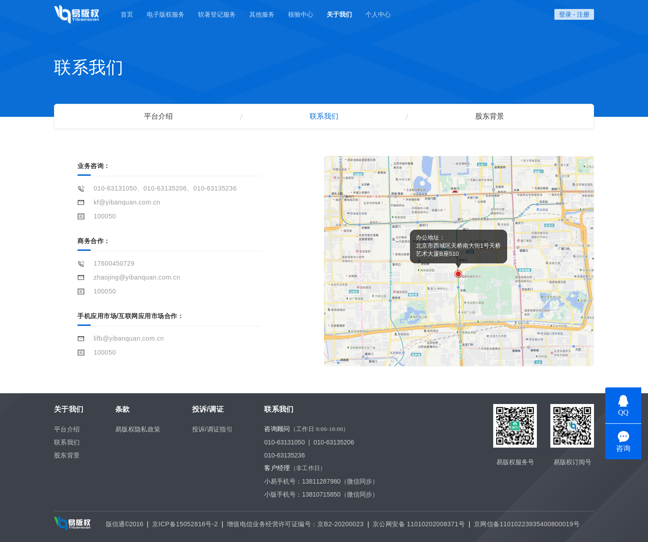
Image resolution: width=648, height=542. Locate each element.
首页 (127, 14)
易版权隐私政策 (138, 429)
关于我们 (339, 14)
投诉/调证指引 (212, 429)
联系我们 (324, 116)
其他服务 (261, 14)
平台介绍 (158, 116)
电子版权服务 (165, 14)
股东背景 (489, 116)
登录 (565, 14)
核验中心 (300, 14)
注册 (583, 14)
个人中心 (378, 14)
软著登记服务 (217, 14)
